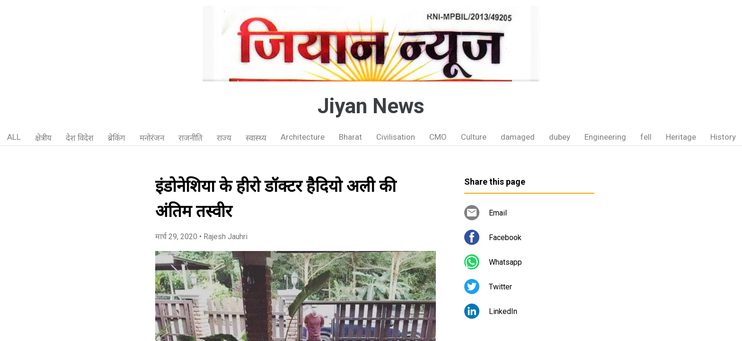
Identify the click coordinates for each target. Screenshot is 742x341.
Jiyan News (371, 106)
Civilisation (395, 137)
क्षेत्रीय (43, 138)
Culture (473, 137)
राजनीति (190, 138)
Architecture (303, 137)
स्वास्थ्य (256, 138)
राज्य (224, 138)
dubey (559, 137)
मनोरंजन (152, 138)
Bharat (350, 137)
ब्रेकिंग (116, 138)
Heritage (681, 137)
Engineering (605, 137)
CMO (438, 137)
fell (646, 137)
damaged (518, 137)
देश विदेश (80, 138)
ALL (14, 137)
